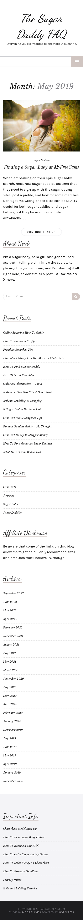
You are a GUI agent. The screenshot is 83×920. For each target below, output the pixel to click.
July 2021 (9, 653)
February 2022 (12, 627)
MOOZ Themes (31, 912)
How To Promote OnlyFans (20, 871)
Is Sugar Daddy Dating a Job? (22, 409)
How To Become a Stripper (20, 341)
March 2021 (11, 670)
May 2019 (9, 755)
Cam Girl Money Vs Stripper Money (25, 435)
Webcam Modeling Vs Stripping (22, 401)
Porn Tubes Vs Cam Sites (18, 375)
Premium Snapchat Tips (18, 349)
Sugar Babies (11, 504)
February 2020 (13, 713)
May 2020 (10, 696)
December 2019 (13, 730)
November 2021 (13, 636)
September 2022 (13, 593)
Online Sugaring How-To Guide (23, 332)
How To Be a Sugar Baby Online (24, 837)
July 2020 (9, 687)
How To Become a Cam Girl (20, 846)
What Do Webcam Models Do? (22, 452)
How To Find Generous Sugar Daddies (27, 443)
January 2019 (12, 772)
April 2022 (10, 619)
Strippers (8, 495)
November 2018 (13, 781)
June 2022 (10, 602)
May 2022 (9, 610)
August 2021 (11, 644)
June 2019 (9, 747)
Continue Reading (41, 231)
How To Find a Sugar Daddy (21, 367)
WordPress (66, 912)
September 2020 (13, 678)
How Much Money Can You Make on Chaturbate (33, 358)
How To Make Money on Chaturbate (26, 863)
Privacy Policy (12, 880)
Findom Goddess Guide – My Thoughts (28, 426)
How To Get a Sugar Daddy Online (25, 854)
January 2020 (12, 721)
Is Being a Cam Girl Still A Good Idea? (27, 392)
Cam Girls (9, 487)
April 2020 (10, 704)
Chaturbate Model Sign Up (20, 829)
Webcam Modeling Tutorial (20, 888)
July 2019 (9, 738)
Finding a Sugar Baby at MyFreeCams (41, 167)
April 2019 (10, 764)
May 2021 (9, 661)
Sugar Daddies (41, 160)
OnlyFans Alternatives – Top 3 (22, 384)
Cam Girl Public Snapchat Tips (22, 418)
